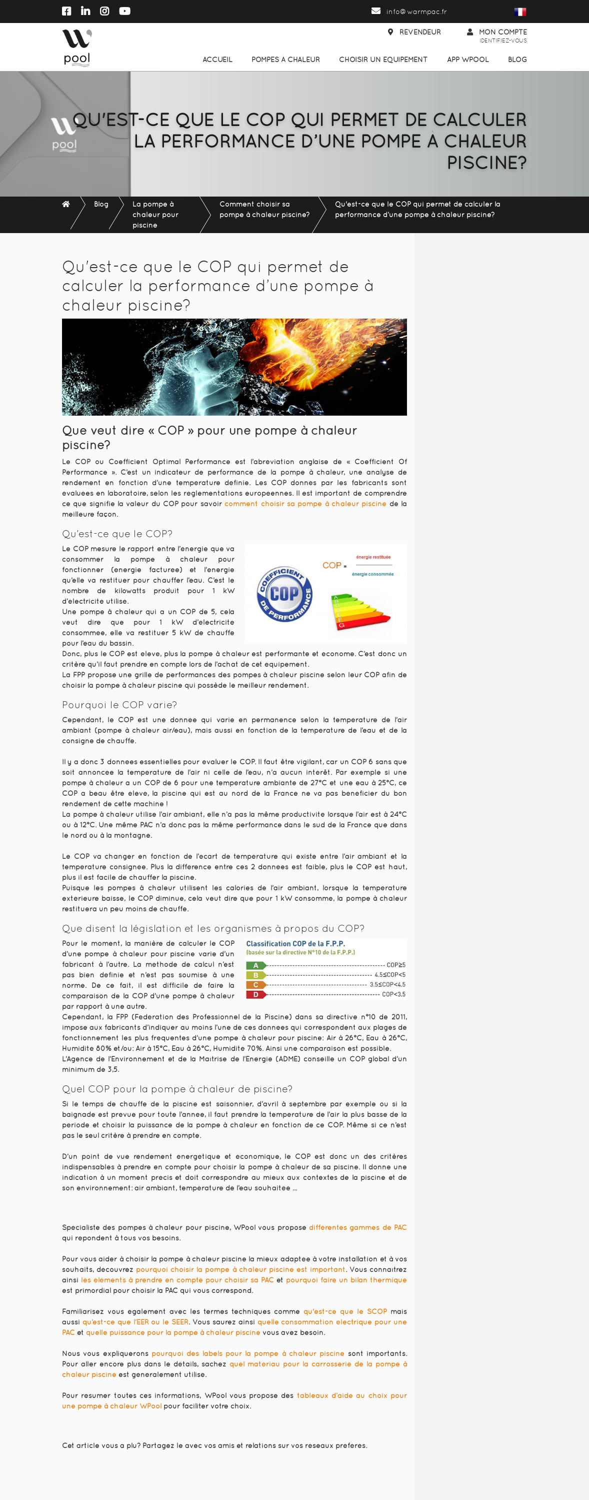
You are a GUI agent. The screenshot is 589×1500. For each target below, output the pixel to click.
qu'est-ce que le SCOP (345, 1311)
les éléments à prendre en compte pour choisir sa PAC (177, 1280)
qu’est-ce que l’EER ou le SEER (135, 1322)
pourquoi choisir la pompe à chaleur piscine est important (241, 1269)
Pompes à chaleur (286, 60)
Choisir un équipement (383, 60)
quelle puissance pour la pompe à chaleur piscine (173, 1332)
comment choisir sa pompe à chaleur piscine (305, 504)
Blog (517, 60)
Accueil (217, 60)
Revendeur (414, 32)
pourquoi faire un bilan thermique (346, 1280)
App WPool (468, 60)
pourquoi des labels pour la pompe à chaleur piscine (248, 1353)
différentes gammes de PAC (358, 1227)
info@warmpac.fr (409, 12)
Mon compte (497, 37)
